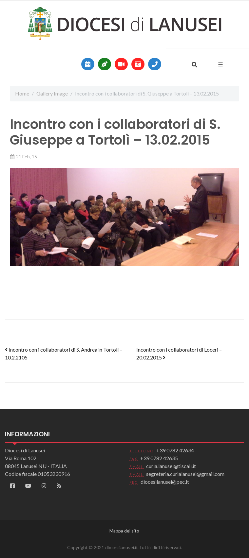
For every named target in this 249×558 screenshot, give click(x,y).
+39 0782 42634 (175, 450)
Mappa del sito (124, 530)
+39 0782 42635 (159, 458)
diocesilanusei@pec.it (165, 482)
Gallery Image (52, 93)
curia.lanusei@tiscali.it (171, 466)
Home (22, 93)
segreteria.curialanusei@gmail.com (185, 474)
